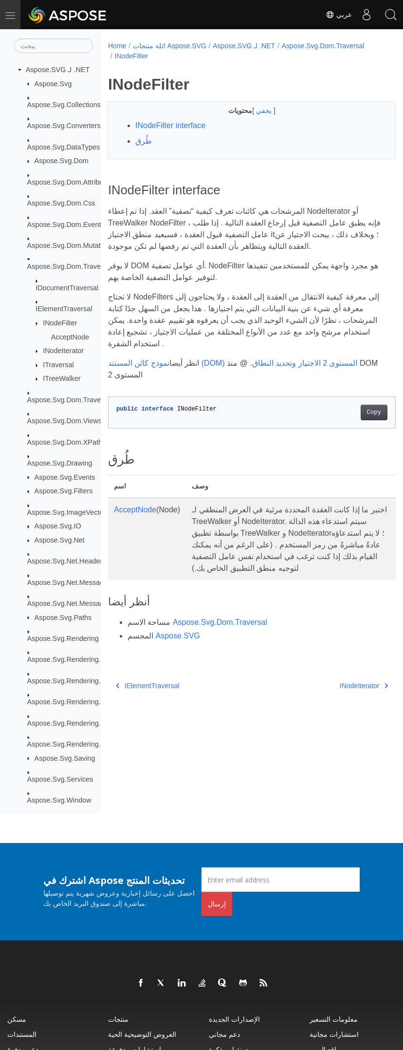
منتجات (118, 1019)
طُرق (143, 141)
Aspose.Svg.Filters (64, 491)
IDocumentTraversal (67, 288)
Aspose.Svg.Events (65, 477)
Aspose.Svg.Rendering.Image (73, 681)
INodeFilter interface (170, 125)
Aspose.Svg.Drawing (59, 463)
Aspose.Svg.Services (60, 779)
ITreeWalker (61, 378)
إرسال (217, 903)
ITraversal (58, 365)
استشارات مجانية (334, 1034)
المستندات (22, 1034)
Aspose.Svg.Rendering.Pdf (69, 702)
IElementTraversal (64, 309)
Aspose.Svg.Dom (62, 161)
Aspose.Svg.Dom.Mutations (70, 245)
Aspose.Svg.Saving (65, 758)
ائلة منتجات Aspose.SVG (169, 46)
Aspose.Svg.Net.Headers (66, 561)
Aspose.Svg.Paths (63, 617)
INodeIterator (63, 351)
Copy (354, 412)
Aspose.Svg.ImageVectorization (76, 512)
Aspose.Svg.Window (59, 800)
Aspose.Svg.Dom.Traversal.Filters (80, 400)
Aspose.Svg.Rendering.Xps (70, 744)
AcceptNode (70, 337)
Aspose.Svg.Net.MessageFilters (77, 582)
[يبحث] (53, 45)
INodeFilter (60, 323)
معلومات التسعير (334, 1019)
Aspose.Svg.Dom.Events (66, 224)
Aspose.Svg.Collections (64, 105)
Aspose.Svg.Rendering (63, 638)
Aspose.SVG (177, 647)
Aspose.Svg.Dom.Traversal (69, 266)
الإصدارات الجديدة (234, 1019)
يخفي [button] (254, 110)
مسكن (16, 1019)
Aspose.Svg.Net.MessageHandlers (81, 603)
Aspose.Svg (53, 84)
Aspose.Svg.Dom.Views (64, 421)
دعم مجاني (224, 1034)
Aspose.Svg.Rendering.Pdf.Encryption (87, 723)
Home (117, 46)
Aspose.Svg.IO (58, 526)
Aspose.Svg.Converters (64, 126)
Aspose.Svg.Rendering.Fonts (72, 659)
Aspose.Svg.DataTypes (63, 147)
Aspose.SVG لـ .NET (58, 70)
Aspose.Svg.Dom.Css (61, 203)
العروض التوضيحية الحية (142, 1034)
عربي (339, 14)
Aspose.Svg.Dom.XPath (64, 442)
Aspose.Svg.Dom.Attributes (70, 182)
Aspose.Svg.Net (60, 540)
